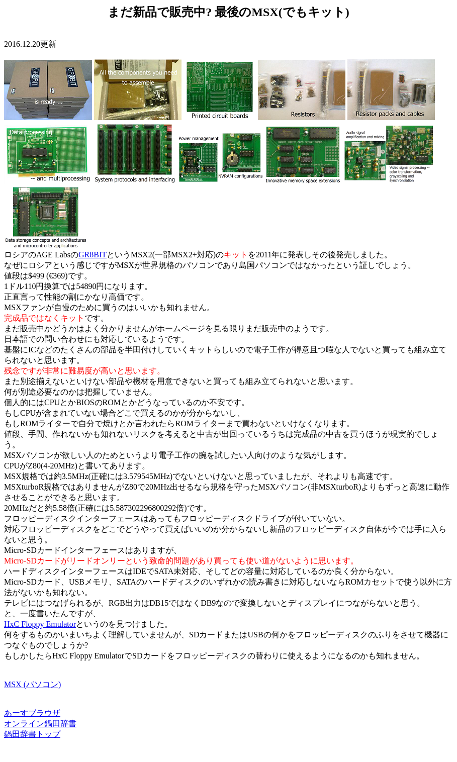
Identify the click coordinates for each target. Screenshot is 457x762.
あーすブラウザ (32, 713)
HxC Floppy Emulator (40, 624)
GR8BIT (92, 254)
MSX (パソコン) (32, 684)
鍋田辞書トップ (32, 734)
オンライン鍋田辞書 (40, 723)
